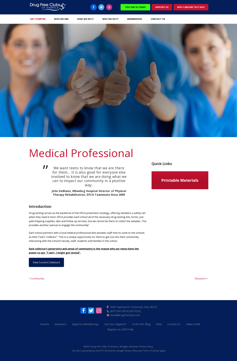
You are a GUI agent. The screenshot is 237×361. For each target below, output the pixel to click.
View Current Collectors (46, 262)
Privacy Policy (146, 346)
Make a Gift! (193, 324)
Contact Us (173, 324)
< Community (36, 278)
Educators (60, 324)
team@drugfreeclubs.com (125, 315)
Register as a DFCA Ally (120, 329)
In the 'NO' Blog (141, 324)
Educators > (201, 278)
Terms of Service (151, 350)
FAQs (159, 324)
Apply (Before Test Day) (191, 7)
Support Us (161, 7)
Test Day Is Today (135, 7)
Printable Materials (179, 180)
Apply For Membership (85, 324)
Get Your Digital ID (115, 324)
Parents (44, 324)
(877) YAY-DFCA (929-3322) (125, 311)
